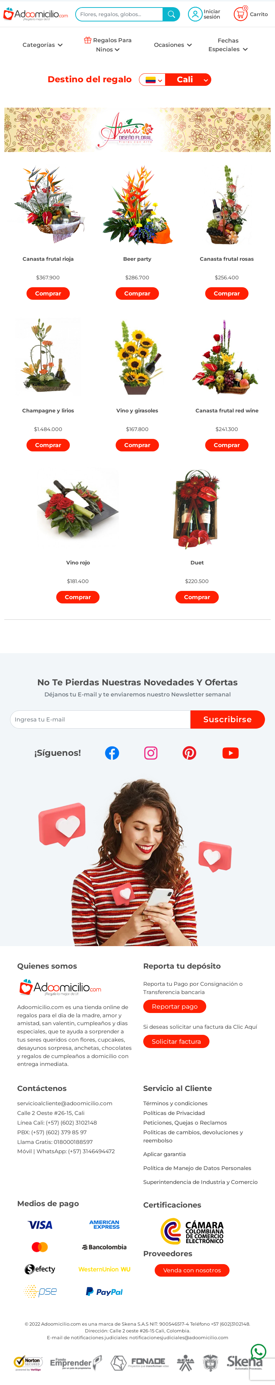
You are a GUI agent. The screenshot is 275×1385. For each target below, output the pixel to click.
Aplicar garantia (164, 1154)
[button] (48, 251)
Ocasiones (169, 44)
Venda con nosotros (192, 1270)
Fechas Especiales (224, 45)
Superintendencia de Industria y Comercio (200, 1182)
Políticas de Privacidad (174, 1113)
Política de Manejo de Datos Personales (197, 1168)
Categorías (39, 44)
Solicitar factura (176, 1041)
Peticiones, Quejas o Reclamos (185, 1122)
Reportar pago (175, 1006)
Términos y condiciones (175, 1103)
